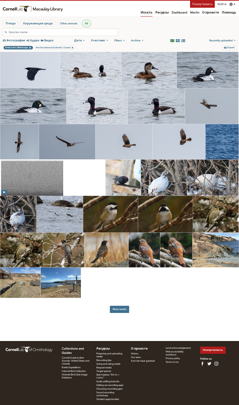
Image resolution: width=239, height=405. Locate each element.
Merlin (194, 12)
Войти (222, 4)
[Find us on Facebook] (202, 364)
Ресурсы (162, 12)
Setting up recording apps (110, 385)
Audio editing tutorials (107, 381)
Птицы (11, 23)
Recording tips (103, 360)
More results (120, 309)
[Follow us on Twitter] (209, 364)
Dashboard (179, 12)
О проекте (210, 12)
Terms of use (172, 362)
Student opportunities (107, 399)
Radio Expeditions (71, 367)
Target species (103, 371)
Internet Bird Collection (74, 371)
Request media (104, 367)
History (134, 353)
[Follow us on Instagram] (216, 364)
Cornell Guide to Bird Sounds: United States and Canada (75, 361)
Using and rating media (108, 364)
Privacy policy (173, 358)
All (86, 23)
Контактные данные (143, 361)
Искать (146, 12)
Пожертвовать (202, 4)
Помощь (229, 12)
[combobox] (63, 32)
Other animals (68, 23)
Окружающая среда (38, 23)
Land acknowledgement (178, 348)
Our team (136, 357)
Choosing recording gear (109, 389)
